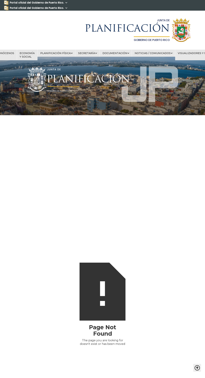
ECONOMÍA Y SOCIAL (27, 55)
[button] (56, 53)
